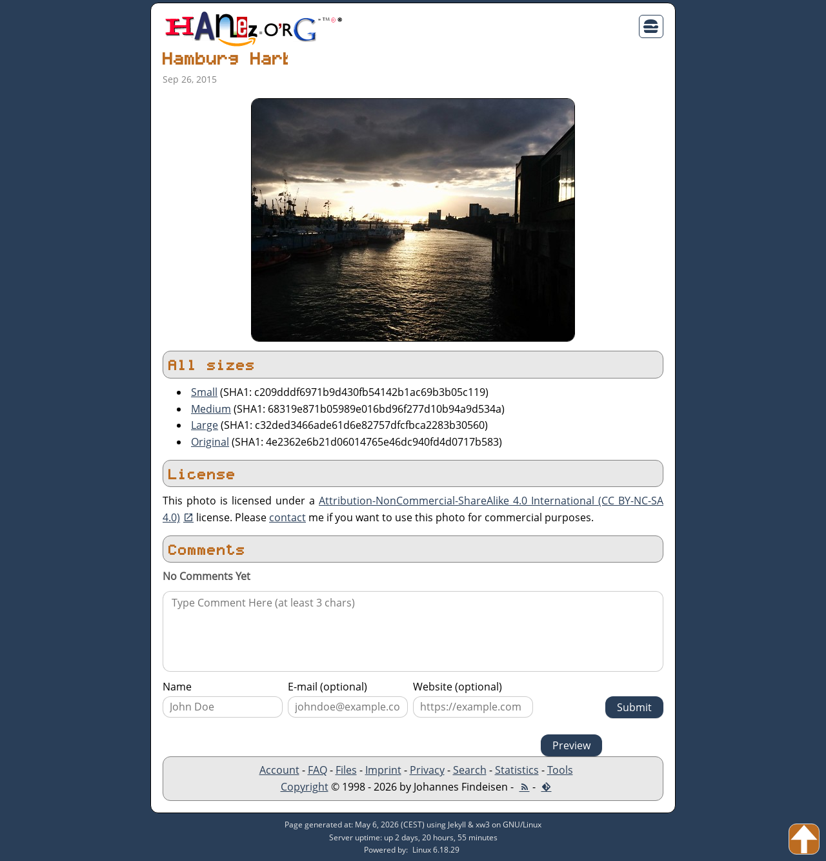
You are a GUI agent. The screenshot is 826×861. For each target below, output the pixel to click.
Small (204, 392)
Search (470, 770)
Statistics (517, 770)
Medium (211, 409)
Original (210, 442)
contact (287, 517)
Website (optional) (457, 686)
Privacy (427, 770)
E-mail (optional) (327, 686)
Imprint (383, 770)
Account (279, 770)
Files (346, 770)
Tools (560, 770)
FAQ (317, 770)
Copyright (304, 787)
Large (204, 425)
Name (177, 686)
